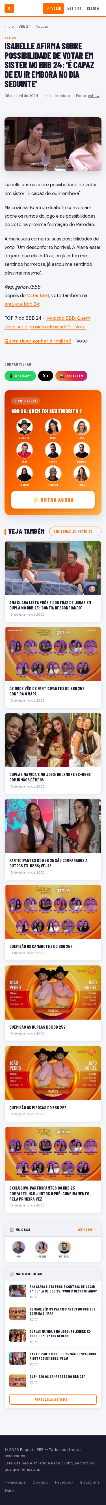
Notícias (74, 8)
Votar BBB (38, 295)
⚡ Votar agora (53, 499)
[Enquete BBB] (9, 8)
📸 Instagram (71, 376)
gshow (93, 95)
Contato (40, 1482)
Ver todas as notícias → (75, 531)
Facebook (64, 1482)
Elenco (93, 8)
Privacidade (15, 1482)
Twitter (11, 1490)
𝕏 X (46, 376)
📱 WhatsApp (20, 376)
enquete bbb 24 (22, 304)
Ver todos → (87, 1229)
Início (9, 26)
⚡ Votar (53, 8)
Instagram (89, 1482)
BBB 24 (25, 26)
